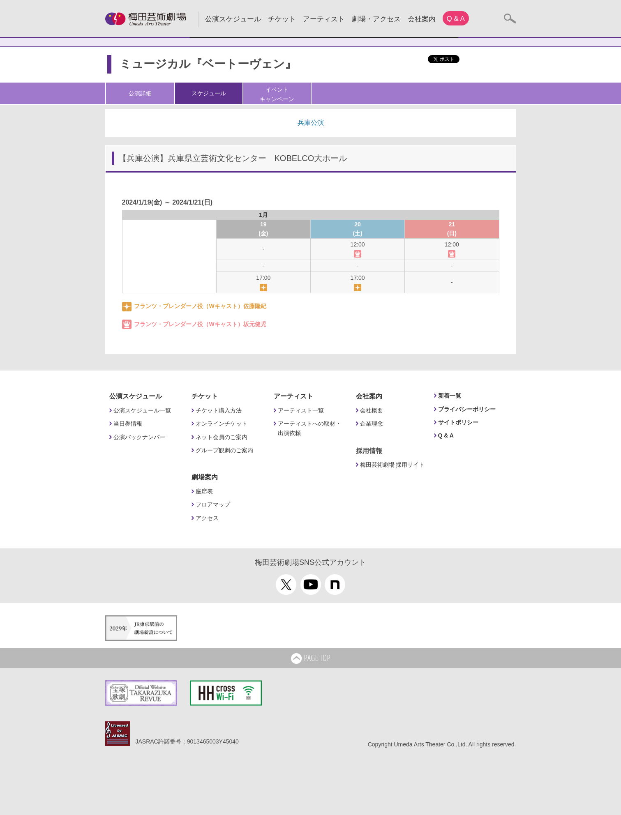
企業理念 (371, 423)
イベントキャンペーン (277, 94)
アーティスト (324, 19)
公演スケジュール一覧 (142, 410)
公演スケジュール (233, 19)
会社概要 (371, 410)
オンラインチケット (221, 423)
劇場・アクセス (376, 19)
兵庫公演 (311, 122)
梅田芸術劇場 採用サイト (392, 464)
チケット (282, 19)
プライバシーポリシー (467, 409)
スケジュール (209, 93)
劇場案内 (205, 477)
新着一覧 (449, 395)
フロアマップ (213, 504)
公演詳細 (140, 93)
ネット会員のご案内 (221, 437)
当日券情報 (127, 423)
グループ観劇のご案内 (224, 450)
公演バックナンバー (139, 437)
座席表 (204, 491)
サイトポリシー (458, 422)
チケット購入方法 (219, 410)
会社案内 (422, 19)
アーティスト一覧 (301, 410)
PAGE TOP (310, 658)
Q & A (456, 19)
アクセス (207, 518)
